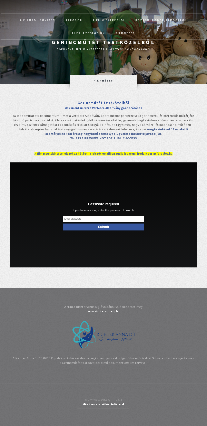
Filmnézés (125, 33)
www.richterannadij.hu (104, 311)
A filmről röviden (37, 20)
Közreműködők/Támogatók (161, 20)
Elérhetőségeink (88, 33)
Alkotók (74, 20)
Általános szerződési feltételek (103, 404)
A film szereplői (109, 20)
